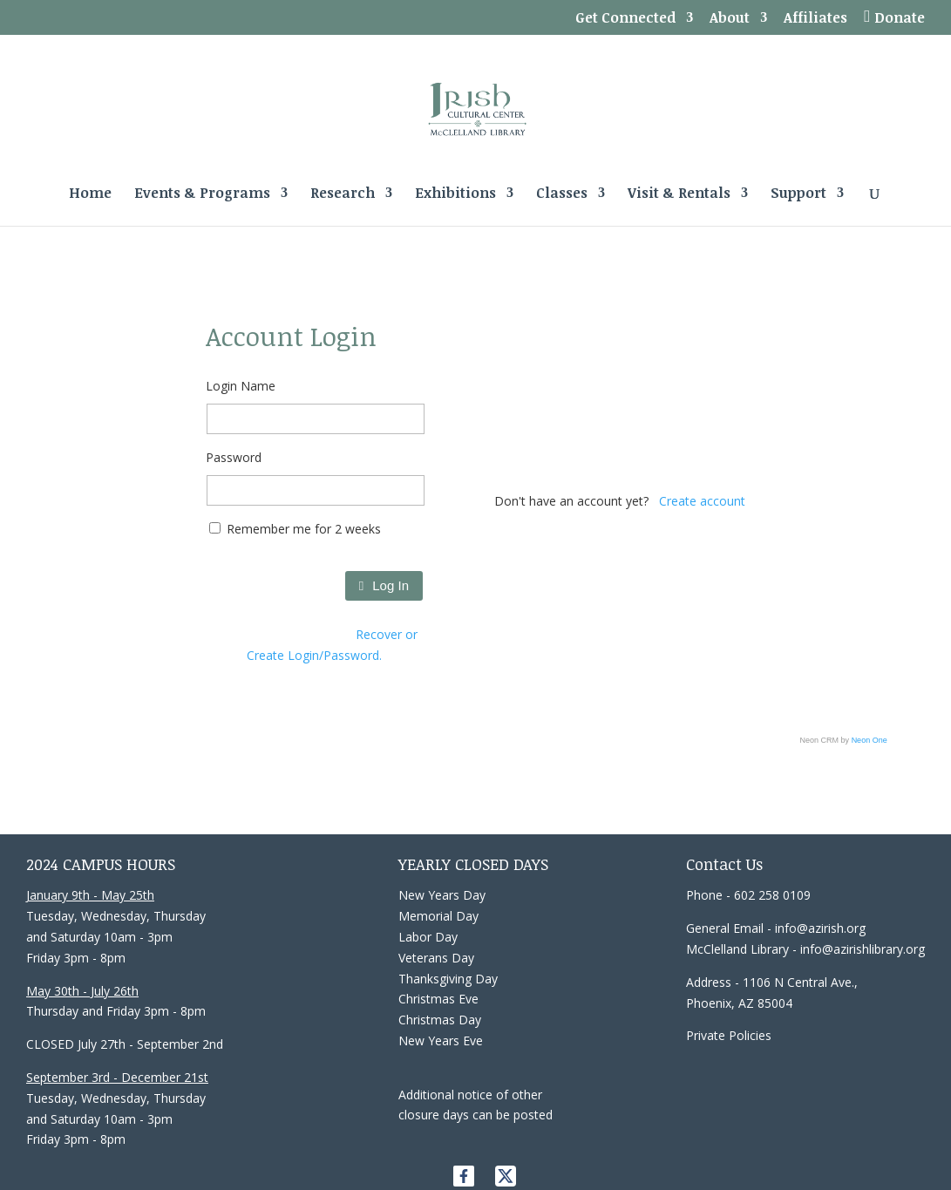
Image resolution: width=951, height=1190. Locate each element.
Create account (702, 501)
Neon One (869, 740)
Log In (384, 585)
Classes (562, 194)
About (730, 18)
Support (798, 194)
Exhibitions (455, 194)
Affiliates (815, 18)
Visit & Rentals (679, 194)
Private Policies (728, 1035)
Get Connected (625, 18)
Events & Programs (202, 194)
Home (90, 194)
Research (342, 194)
